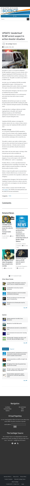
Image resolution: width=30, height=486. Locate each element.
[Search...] (14, 19)
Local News (7, 407)
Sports (22, 410)
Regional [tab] (12, 349)
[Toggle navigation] (15, 16)
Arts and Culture (22, 407)
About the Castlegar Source (19, 479)
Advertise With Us (7, 476)
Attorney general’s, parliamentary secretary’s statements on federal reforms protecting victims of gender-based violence (17, 354)
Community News (7, 409)
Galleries (8, 410)
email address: (7, 424)
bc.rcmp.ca (5, 189)
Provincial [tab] (5, 349)
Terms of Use (16, 476)
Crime (10, 196)
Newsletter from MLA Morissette (14, 323)
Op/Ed (22, 409)
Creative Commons (8, 479)
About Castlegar (15, 481)
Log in (23, 484)
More (25, 307)
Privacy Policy (23, 476)
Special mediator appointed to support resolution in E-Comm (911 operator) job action (15, 375)
